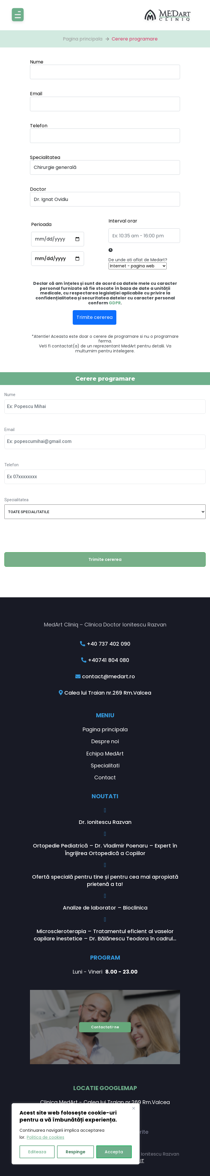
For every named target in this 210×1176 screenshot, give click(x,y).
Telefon (38, 125)
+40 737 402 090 (105, 643)
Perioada (41, 224)
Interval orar (122, 221)
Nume (36, 62)
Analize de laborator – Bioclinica (105, 907)
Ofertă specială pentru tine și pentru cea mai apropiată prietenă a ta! (105, 880)
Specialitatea (45, 157)
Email (36, 93)
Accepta (114, 1152)
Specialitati (105, 765)
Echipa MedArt (105, 753)
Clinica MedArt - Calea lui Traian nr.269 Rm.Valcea (105, 1102)
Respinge (75, 1152)
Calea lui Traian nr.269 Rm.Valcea (105, 692)
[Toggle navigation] (18, 15)
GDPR (115, 303)
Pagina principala (82, 39)
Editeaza (37, 1152)
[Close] (133, 1108)
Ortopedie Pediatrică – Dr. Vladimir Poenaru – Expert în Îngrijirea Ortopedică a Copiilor (105, 849)
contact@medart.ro (105, 676)
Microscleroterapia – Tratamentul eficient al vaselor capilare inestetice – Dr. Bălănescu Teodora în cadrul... (105, 935)
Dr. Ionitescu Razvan (105, 822)
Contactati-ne (105, 1026)
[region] (76, 1133)
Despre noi (105, 741)
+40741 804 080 (105, 660)
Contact (105, 777)
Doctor (38, 189)
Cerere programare (135, 39)
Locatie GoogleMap (105, 1088)
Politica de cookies (45, 1137)
